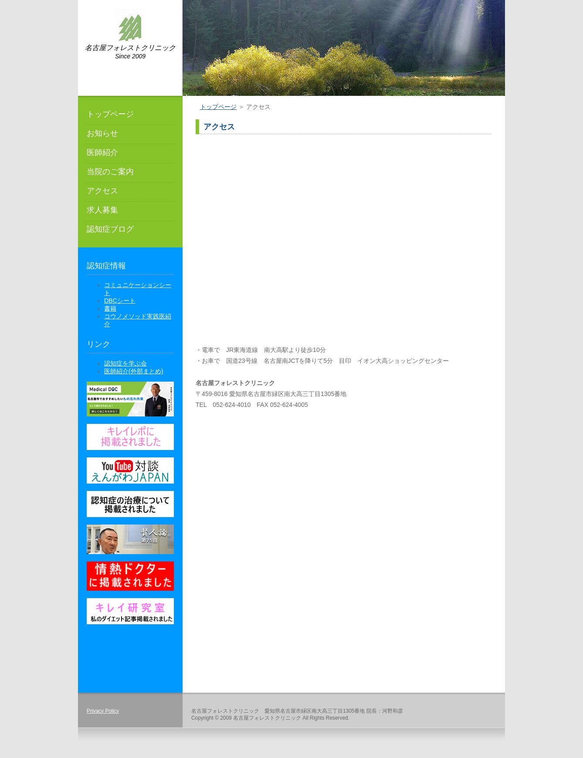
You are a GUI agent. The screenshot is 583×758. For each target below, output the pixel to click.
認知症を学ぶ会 (125, 363)
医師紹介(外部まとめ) (133, 371)
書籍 (110, 308)
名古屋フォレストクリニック (130, 47)
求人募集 (102, 210)
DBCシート (120, 300)
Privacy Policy (103, 711)
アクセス (102, 190)
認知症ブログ (110, 229)
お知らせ (102, 133)
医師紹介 (102, 152)
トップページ (110, 114)
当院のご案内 (110, 171)
